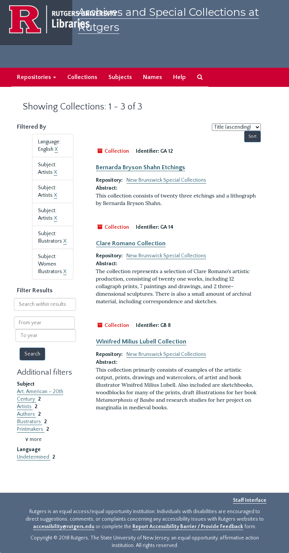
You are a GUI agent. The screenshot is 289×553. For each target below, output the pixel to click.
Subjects (120, 77)
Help (179, 77)
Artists (25, 407)
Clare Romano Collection (131, 243)
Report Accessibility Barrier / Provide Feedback (187, 527)
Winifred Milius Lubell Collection (141, 341)
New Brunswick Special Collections (166, 180)
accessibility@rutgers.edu (63, 527)
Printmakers (30, 429)
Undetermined (33, 457)
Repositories (36, 77)
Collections (82, 77)
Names (152, 77)
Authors (26, 414)
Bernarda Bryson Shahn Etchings (140, 167)
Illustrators (29, 422)
